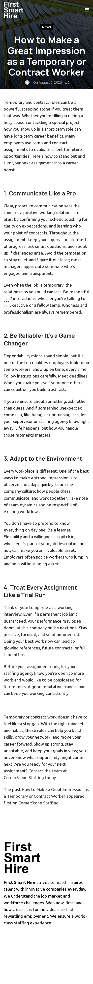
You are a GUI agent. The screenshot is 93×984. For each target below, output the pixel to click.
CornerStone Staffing (38, 802)
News (46, 27)
